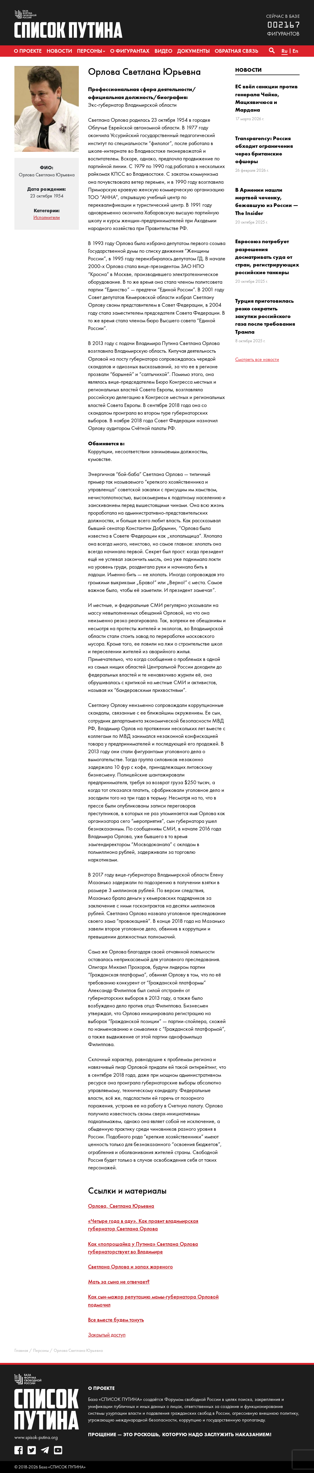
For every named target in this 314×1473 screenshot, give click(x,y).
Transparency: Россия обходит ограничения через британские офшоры (264, 150)
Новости (248, 69)
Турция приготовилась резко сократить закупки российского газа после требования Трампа (265, 316)
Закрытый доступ (106, 1334)
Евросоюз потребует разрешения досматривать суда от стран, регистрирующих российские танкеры (267, 257)
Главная (21, 1350)
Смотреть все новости (257, 359)
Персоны (41, 1350)
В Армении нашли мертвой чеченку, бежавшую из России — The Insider (266, 201)
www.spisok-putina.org (36, 1437)
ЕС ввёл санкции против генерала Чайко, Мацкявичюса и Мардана (266, 98)
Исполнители (46, 217)
